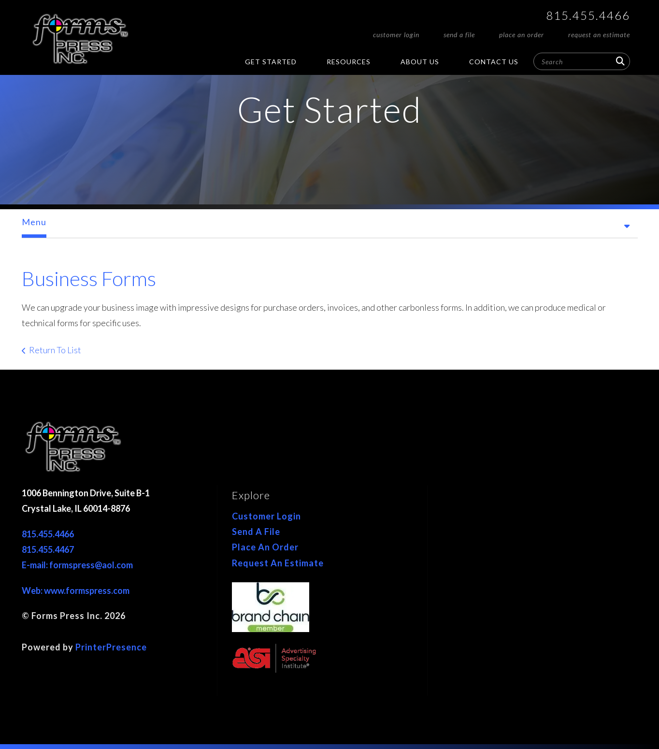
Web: (33, 590)
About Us (420, 62)
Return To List (55, 350)
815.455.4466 (588, 15)
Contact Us (493, 62)
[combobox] (581, 61)
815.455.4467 (48, 549)
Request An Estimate (599, 34)
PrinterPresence (111, 647)
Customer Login (396, 34)
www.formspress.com (86, 590)
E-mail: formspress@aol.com (77, 565)
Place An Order (521, 34)
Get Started (271, 62)
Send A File (459, 34)
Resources (349, 62)
